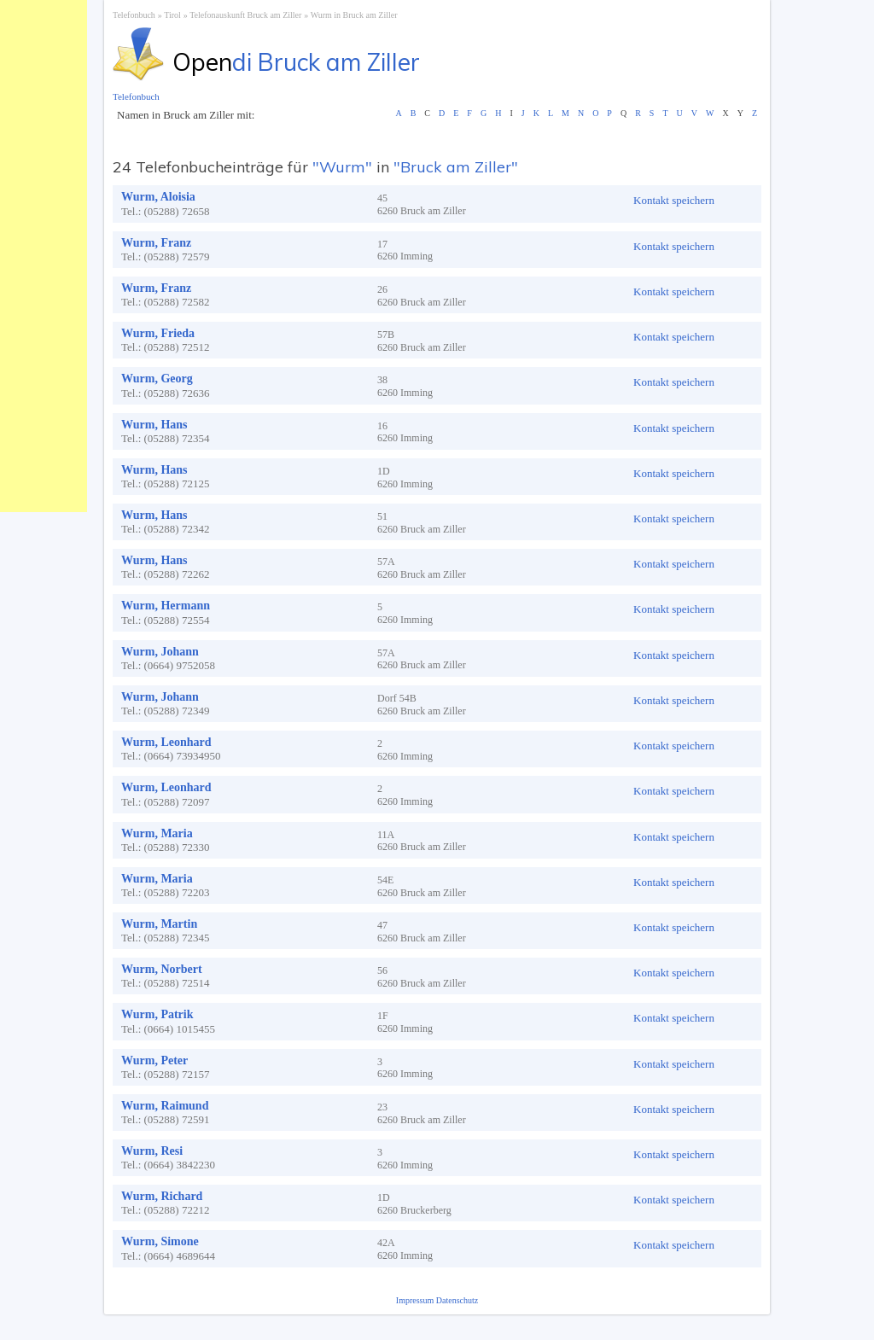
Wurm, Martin (159, 924)
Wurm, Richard (161, 1196)
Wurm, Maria (157, 833)
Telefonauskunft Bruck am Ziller (245, 15)
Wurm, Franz (156, 242)
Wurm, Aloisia (158, 196)
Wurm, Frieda (158, 333)
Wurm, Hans (154, 424)
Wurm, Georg (157, 378)
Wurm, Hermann (165, 605)
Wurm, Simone (160, 1241)
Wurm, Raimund (164, 1105)
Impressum (416, 1300)
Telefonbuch (134, 15)
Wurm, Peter (154, 1060)
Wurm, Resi (152, 1151)
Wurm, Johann (160, 651)
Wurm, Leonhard (166, 742)
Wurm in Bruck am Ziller (354, 15)
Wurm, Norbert (161, 969)
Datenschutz (457, 1300)
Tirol (172, 15)
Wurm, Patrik (157, 1014)
